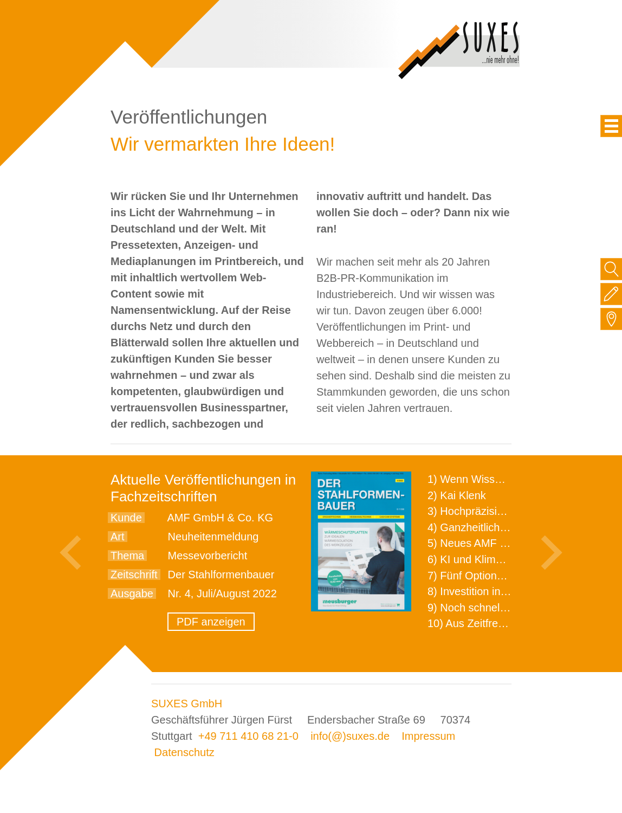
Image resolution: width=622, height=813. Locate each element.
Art (118, 536)
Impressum (428, 736)
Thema (127, 555)
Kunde (126, 517)
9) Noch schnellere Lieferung (496, 608)
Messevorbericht (208, 556)
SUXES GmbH (186, 703)
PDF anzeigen (211, 622)
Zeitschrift (134, 574)
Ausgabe (132, 593)
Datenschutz (184, 752)
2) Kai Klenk (456, 495)
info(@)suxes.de (350, 736)
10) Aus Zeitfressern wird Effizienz (509, 623)
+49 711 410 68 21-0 (248, 736)
